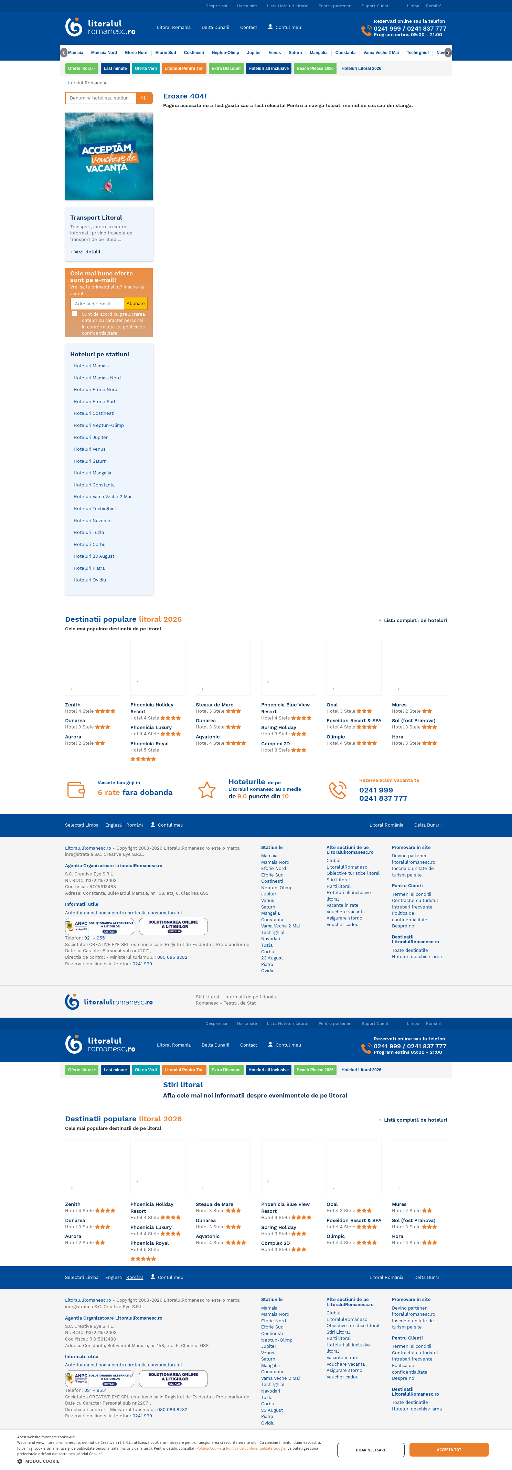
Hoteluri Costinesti (94, 413)
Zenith (73, 704)
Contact (248, 27)
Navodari (270, 938)
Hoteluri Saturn (90, 461)
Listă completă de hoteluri (413, 620)
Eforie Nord (136, 52)
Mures (399, 704)
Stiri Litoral (338, 879)
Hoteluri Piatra (89, 568)
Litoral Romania (174, 27)
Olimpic (336, 736)
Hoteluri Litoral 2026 (361, 68)
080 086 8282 (172, 957)
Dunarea (75, 720)
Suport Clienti (376, 5)
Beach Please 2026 (315, 68)
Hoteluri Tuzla (89, 532)
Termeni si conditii (411, 894)
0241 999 (387, 28)
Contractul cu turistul (415, 900)
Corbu (267, 951)
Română (134, 825)
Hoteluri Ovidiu (90, 579)
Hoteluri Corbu (90, 544)
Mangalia (318, 52)
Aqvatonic (208, 736)
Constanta (345, 52)
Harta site (247, 5)
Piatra (267, 964)
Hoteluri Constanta (94, 484)
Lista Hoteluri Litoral (288, 5)
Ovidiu (268, 970)
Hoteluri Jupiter (91, 437)
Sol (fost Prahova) (413, 720)
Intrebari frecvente (412, 907)
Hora (397, 736)
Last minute (115, 68)
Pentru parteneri (335, 5)
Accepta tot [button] (449, 1449)
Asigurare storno (344, 918)
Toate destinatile (410, 950)
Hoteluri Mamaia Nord (97, 377)
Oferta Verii (146, 68)
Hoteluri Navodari (92, 520)
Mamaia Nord (104, 52)
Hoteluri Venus (90, 449)
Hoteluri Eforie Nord (95, 389)
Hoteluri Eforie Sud (94, 401)
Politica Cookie (208, 1448)
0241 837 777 (427, 28)
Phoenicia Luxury (151, 727)
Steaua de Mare (214, 704)
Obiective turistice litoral (353, 873)
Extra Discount (226, 68)
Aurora (73, 736)
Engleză (113, 825)
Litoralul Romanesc (86, 83)
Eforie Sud (166, 52)
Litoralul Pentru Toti (184, 68)
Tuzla (267, 945)
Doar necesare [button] (371, 1450)
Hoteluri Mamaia (91, 365)
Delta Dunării (427, 825)
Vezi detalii (87, 251)
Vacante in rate (343, 905)
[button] (171, 1461)
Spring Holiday (278, 727)
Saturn (295, 52)
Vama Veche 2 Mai (381, 52)
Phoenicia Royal (149, 743)
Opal (332, 704)
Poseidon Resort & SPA (354, 720)
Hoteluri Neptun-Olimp (99, 425)
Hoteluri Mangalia (92, 472)
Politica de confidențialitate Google (255, 1448)
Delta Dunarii (215, 27)
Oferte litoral (80, 68)
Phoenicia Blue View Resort (285, 708)
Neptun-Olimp (225, 52)
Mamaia (75, 52)
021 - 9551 (95, 938)
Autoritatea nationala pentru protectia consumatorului (123, 912)
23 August (272, 957)
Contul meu (284, 26)
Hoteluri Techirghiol (95, 508)
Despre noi (216, 5)
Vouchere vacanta (346, 911)
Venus (275, 52)
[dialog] (256, 1450)
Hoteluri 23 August (94, 556)
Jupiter (254, 52)
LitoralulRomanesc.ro (88, 848)
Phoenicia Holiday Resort (151, 708)
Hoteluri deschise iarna (417, 956)
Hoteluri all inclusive (269, 68)
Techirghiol (418, 52)
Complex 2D (275, 743)
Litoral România (386, 825)
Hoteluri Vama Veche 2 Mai (102, 496)
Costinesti (194, 52)
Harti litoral (339, 886)
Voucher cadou (343, 924)
